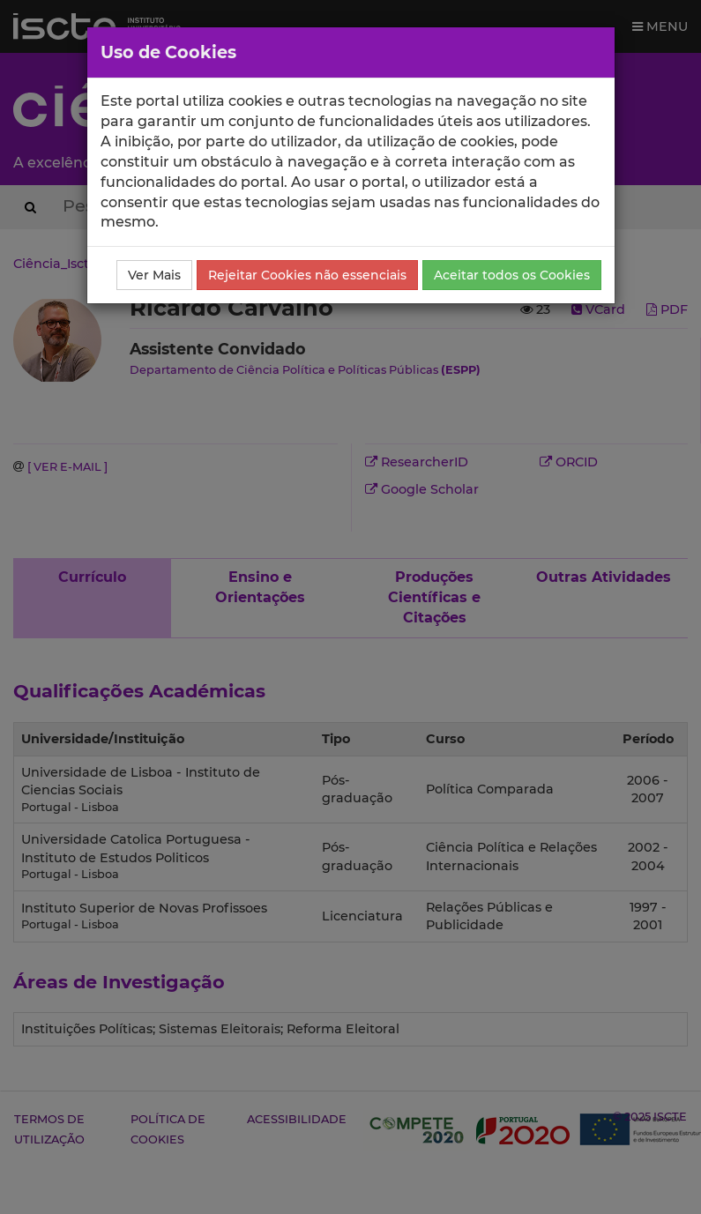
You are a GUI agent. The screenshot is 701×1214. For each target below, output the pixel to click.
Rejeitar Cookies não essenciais (307, 275)
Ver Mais (154, 275)
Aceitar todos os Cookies (512, 275)
